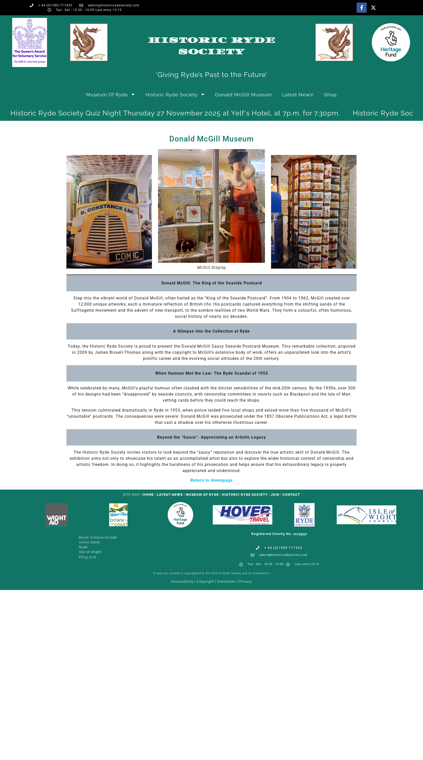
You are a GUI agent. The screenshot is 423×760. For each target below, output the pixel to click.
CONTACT (291, 494)
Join (275, 494)
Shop (330, 94)
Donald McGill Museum (243, 94)
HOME (148, 494)
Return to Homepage (211, 480)
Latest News (170, 494)
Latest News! (298, 94)
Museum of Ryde (110, 94)
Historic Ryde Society (175, 94)
